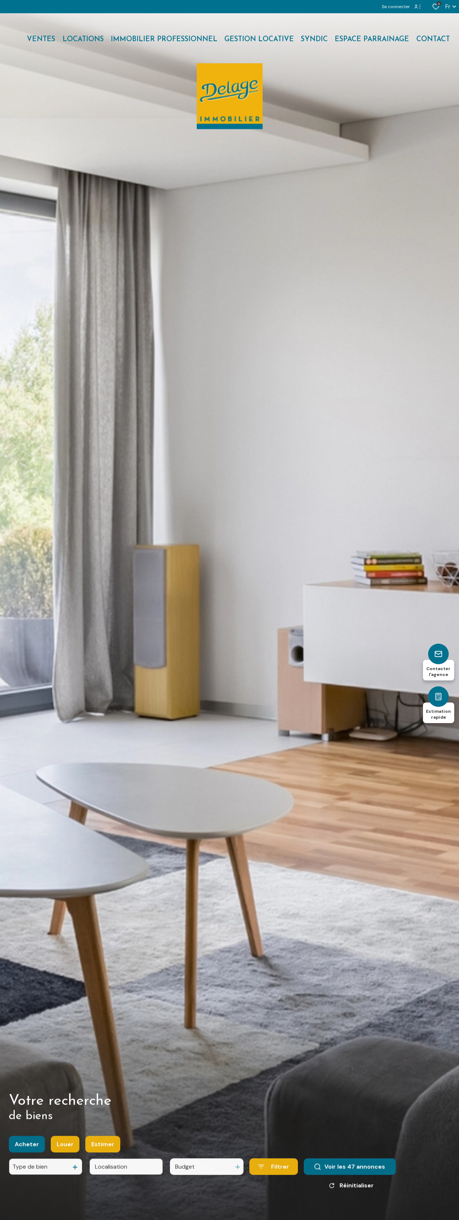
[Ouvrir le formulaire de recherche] (273, 1181)
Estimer (102, 1159)
